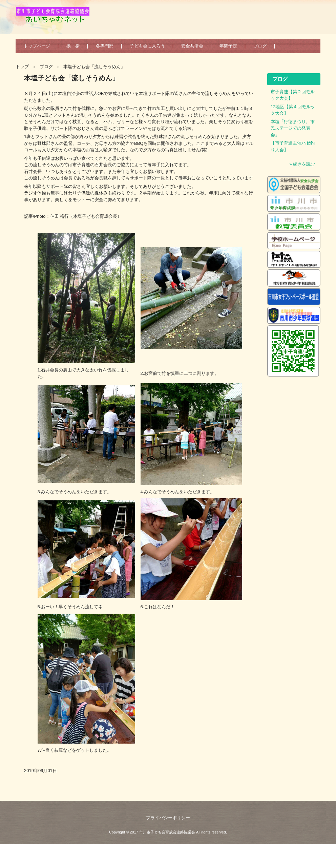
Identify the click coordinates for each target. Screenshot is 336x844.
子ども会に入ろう (147, 46)
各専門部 (104, 46)
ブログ (260, 46)
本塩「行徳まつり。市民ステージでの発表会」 (293, 128)
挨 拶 (73, 46)
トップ (22, 66)
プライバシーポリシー (168, 817)
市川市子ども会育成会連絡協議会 (56, 18)
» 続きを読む (302, 164)
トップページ (37, 46)
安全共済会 (192, 46)
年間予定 (228, 46)
